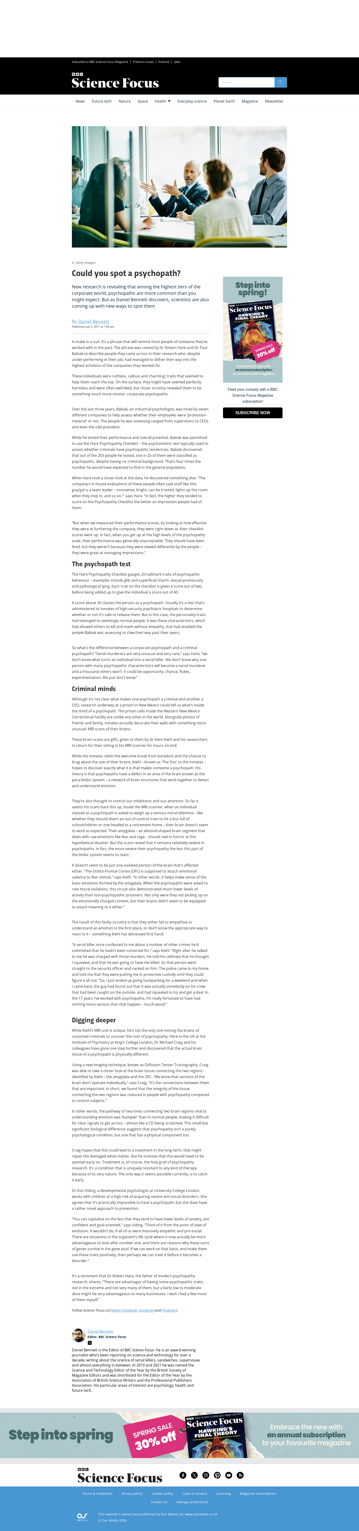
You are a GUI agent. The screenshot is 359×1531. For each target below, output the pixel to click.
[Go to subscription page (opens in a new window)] (253, 381)
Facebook (129, 1310)
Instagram (147, 1310)
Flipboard (169, 1310)
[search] (281, 82)
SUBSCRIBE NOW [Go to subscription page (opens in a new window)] (252, 412)
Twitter (115, 1310)
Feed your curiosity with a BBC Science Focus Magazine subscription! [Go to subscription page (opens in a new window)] (253, 395)
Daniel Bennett (100, 1331)
